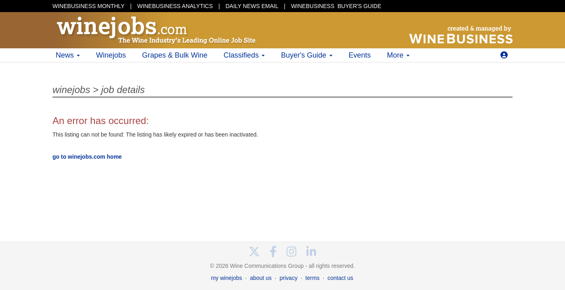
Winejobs (111, 55)
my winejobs (226, 278)
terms (313, 278)
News (68, 55)
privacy (288, 278)
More (398, 55)
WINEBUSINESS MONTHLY (88, 6)
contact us (340, 278)
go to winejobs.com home (87, 156)
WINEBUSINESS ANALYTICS (175, 6)
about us (261, 278)
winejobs (71, 89)
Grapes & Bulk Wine (174, 55)
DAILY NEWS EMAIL (252, 6)
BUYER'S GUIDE (336, 6)
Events (360, 55)
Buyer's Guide (307, 55)
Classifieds (244, 55)
